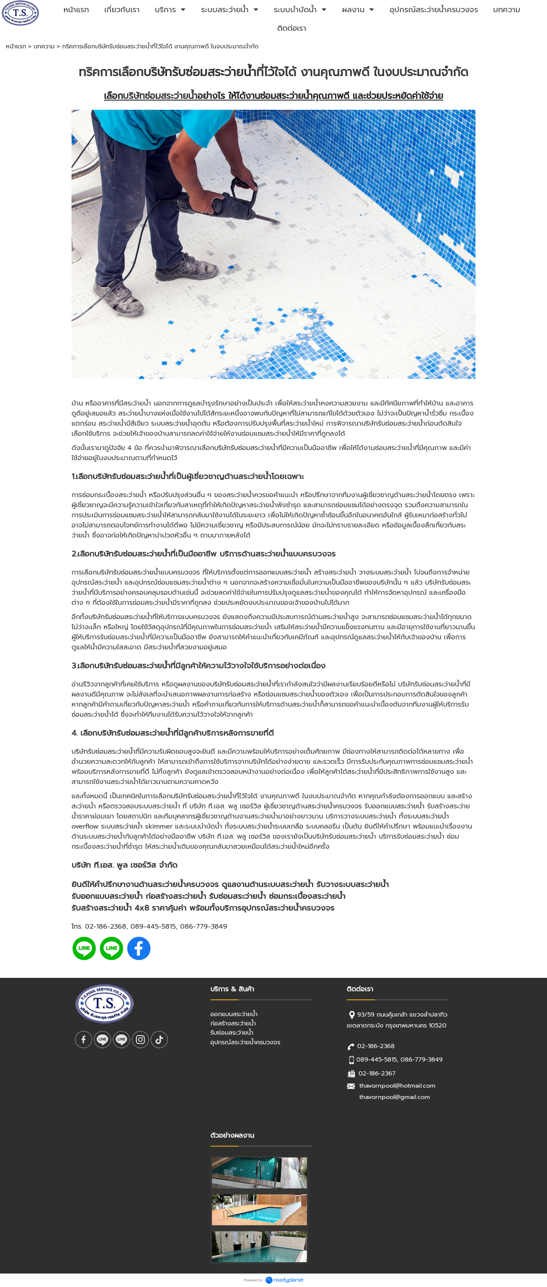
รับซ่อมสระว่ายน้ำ (237, 896)
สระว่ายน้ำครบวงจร (334, 806)
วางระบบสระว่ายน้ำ (385, 572)
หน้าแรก (16, 46)
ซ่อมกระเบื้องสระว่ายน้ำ (307, 896)
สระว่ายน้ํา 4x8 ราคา (133, 908)
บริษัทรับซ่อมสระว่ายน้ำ (199, 72)
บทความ (44, 46)
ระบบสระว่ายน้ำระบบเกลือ (268, 826)
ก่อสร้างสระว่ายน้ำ (176, 896)
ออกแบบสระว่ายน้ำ (285, 572)
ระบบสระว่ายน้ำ (172, 423)
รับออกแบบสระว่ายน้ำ (107, 896)
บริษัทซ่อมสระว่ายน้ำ (160, 96)
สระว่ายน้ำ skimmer (144, 826)
